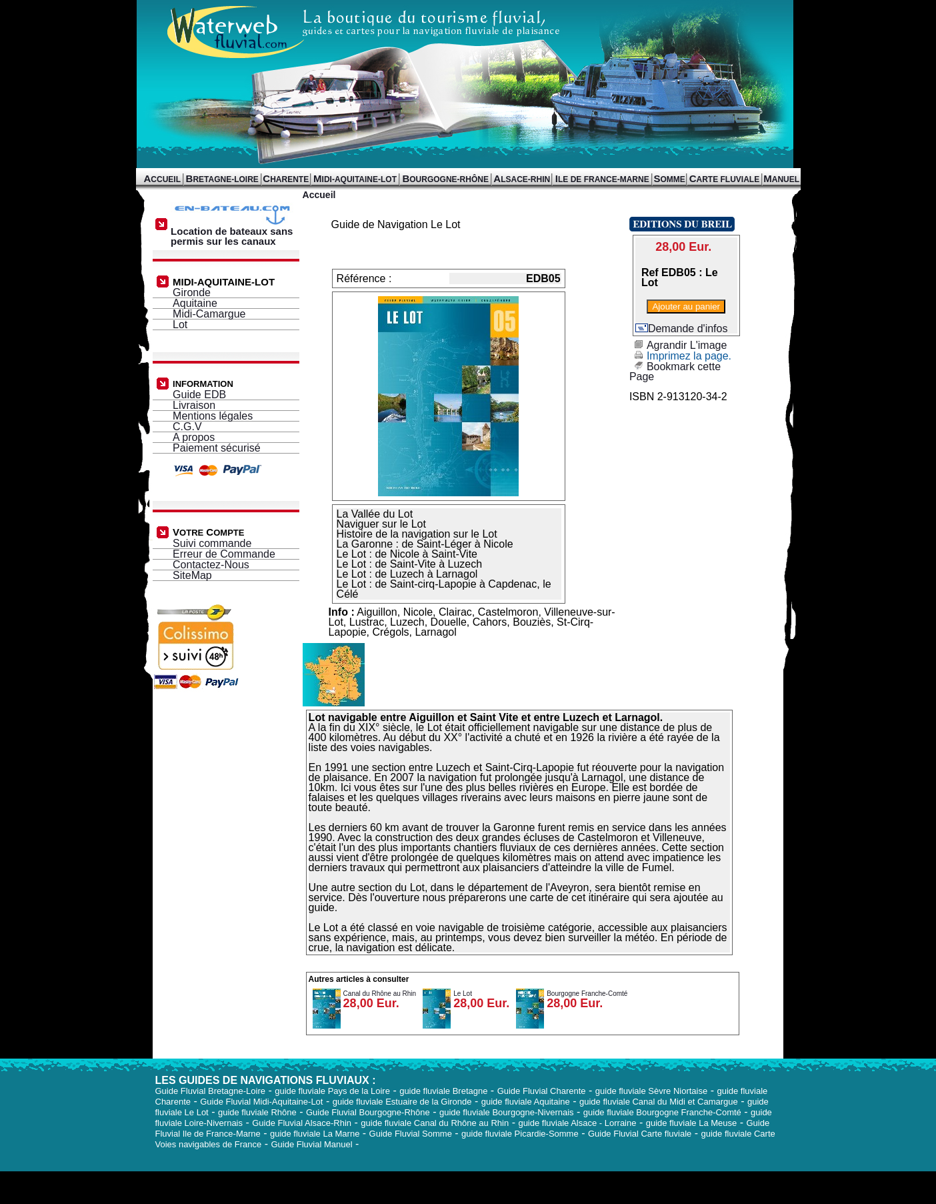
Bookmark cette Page (675, 371)
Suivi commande (212, 543)
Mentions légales (213, 416)
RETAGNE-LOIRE (222, 179)
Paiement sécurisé (217, 448)
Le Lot (462, 993)
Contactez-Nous (211, 564)
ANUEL (781, 179)
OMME (669, 179)
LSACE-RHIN (521, 179)
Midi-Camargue (209, 314)
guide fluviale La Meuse (691, 1123)
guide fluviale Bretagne (443, 1091)
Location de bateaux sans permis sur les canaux (234, 232)
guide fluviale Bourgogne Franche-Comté (662, 1112)
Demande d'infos (681, 328)
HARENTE (286, 179)
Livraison (194, 405)
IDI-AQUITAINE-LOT (355, 179)
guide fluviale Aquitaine (525, 1102)
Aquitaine (195, 303)
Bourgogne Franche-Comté (587, 993)
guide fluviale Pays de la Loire (332, 1091)
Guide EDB (199, 394)
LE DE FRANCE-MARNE (602, 179)
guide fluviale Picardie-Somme (520, 1134)
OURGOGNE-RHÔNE (445, 179)
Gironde (192, 292)
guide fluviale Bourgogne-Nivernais (506, 1112)
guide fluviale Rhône (257, 1112)
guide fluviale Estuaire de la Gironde (402, 1102)
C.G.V (187, 426)
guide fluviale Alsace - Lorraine (577, 1123)
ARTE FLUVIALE (724, 179)
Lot (180, 324)
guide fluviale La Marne (314, 1134)
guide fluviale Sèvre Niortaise (651, 1091)
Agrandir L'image (678, 345)
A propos (194, 437)
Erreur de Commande (224, 554)
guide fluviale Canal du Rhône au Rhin (435, 1123)
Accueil (319, 194)
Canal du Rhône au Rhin (380, 993)
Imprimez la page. (680, 356)
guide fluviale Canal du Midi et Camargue (658, 1102)
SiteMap (192, 575)
